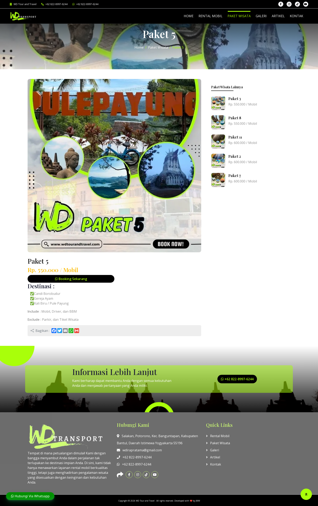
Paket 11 (235, 137)
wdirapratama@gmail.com (139, 450)
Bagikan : (40, 330)
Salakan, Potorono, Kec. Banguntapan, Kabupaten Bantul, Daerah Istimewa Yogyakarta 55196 (157, 439)
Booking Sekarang (71, 279)
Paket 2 (234, 156)
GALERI (261, 16)
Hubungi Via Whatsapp (30, 496)
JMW (198, 500)
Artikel (213, 457)
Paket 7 (234, 175)
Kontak (213, 464)
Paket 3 (234, 98)
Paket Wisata (158, 47)
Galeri (212, 450)
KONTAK (296, 16)
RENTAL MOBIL (210, 16)
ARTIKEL (278, 16)
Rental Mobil (217, 436)
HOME (188, 16)
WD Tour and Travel (23, 4)
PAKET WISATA (239, 16)
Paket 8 (234, 117)
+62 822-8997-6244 (54, 4)
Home (139, 47)
